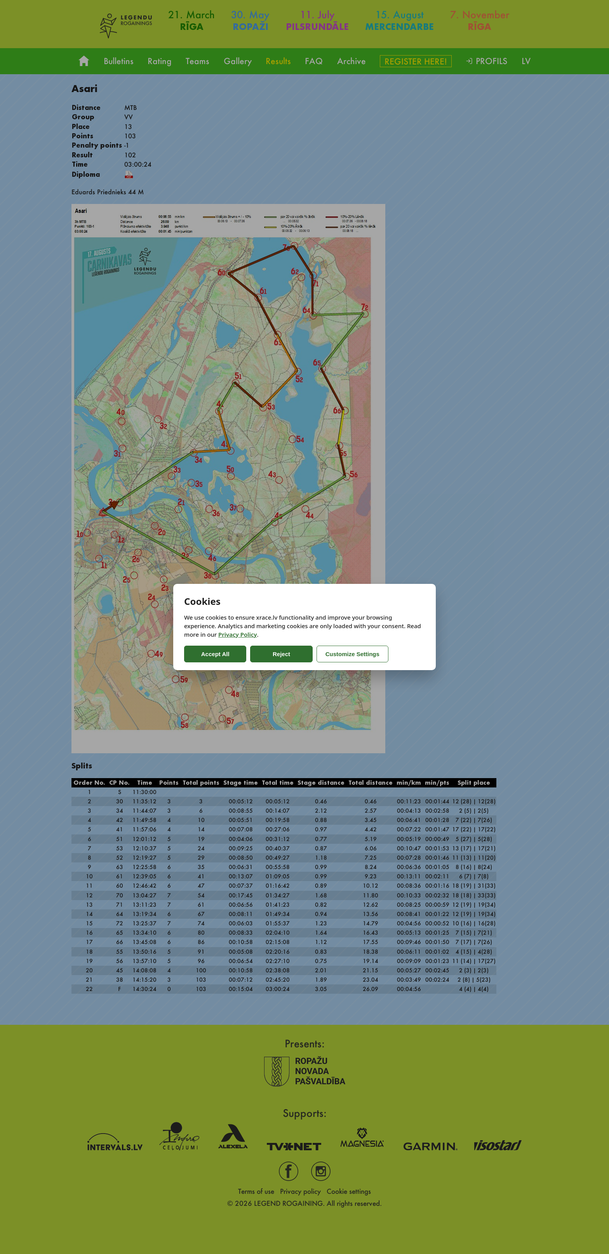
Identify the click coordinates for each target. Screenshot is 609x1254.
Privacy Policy (237, 634)
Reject (281, 654)
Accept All (215, 654)
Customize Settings (352, 654)
